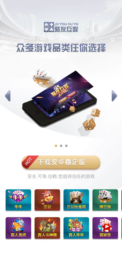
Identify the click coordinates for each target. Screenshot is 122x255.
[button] (7, 96)
